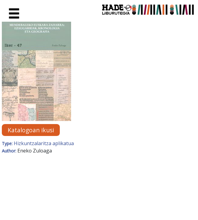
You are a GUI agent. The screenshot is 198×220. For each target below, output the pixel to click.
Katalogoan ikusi (31, 130)
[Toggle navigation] (14, 13)
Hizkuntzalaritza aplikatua (44, 143)
